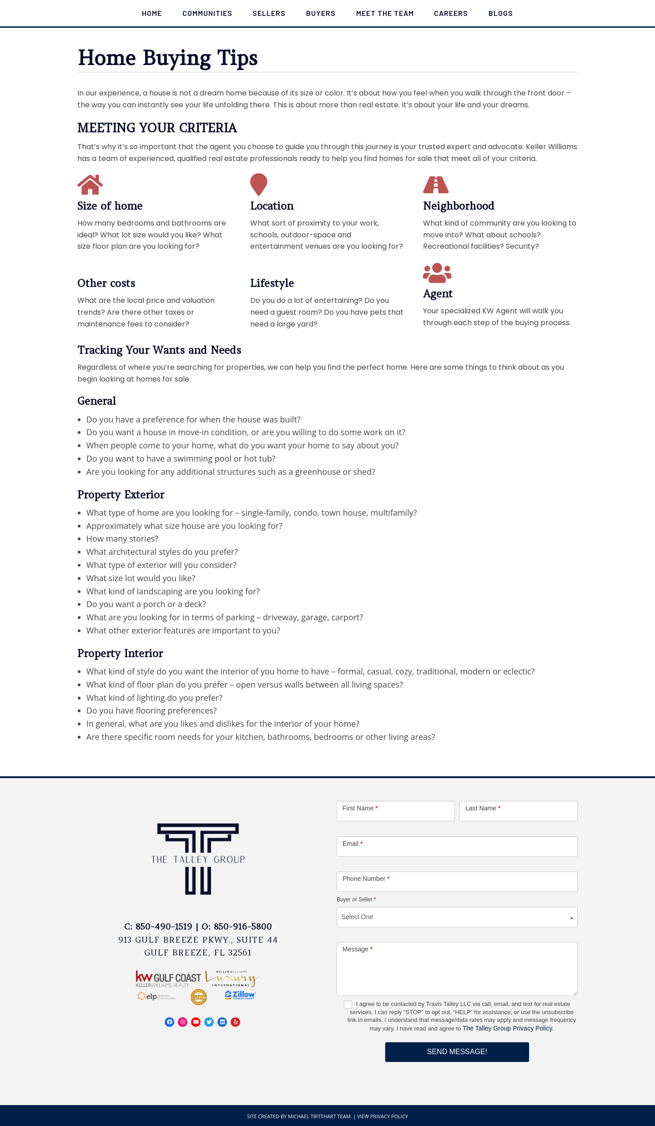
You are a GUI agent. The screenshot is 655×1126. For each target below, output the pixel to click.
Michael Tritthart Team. (320, 1116)
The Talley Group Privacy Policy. (508, 1028)
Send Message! (457, 1052)
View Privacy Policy (382, 1116)
